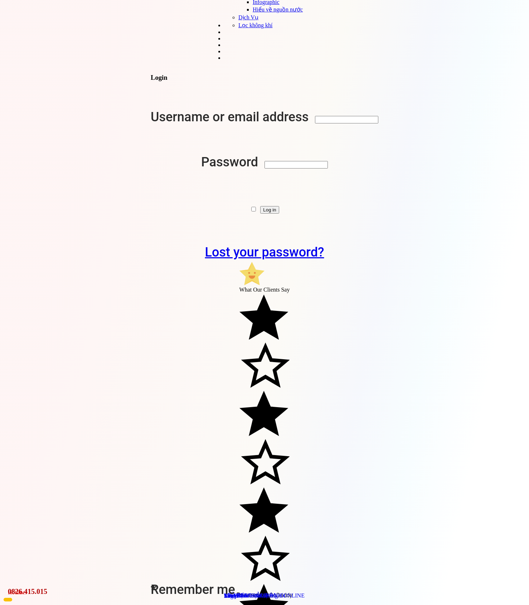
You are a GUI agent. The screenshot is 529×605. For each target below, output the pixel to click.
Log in (269, 210)
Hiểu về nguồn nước (278, 9)
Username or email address (231, 117)
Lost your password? (264, 252)
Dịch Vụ (248, 17)
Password (231, 162)
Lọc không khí (255, 25)
